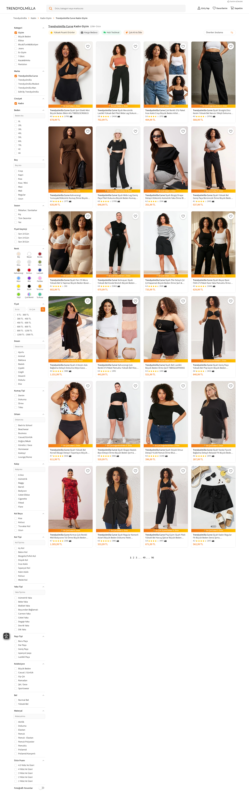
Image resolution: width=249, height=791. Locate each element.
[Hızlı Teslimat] (111, 32)
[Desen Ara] (29, 346)
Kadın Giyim (46, 18)
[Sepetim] (237, 8)
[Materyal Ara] (29, 716)
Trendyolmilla (20, 18)
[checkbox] (18, 255)
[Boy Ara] (29, 165)
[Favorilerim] (220, 8)
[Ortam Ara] (29, 419)
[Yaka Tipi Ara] (29, 592)
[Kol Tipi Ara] (29, 542)
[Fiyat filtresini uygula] (43, 309)
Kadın (33, 18)
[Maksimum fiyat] (34, 309)
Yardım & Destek (236, 1)
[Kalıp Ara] (29, 469)
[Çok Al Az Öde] (133, 32)
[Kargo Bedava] (89, 32)
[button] (29, 28)
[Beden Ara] (29, 115)
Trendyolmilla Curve (60, 26)
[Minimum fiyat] (19, 309)
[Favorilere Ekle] (88, 46)
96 (152, 557)
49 (144, 557)
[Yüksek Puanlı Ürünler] (62, 32)
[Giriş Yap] (203, 8)
